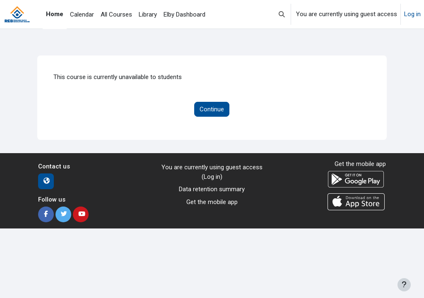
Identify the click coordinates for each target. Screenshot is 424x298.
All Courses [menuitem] (116, 14)
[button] (282, 14)
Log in (412, 14)
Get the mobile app (212, 202)
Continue (212, 109)
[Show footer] (404, 284)
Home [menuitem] (54, 14)
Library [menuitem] (148, 14)
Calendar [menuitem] (82, 14)
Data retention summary (212, 189)
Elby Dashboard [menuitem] (184, 14)
